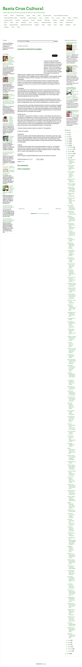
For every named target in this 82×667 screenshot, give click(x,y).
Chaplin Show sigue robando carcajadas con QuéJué (72, 467)
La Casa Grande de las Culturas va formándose (72, 473)
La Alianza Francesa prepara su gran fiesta (71, 528)
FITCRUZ (55, 20)
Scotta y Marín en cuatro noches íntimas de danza (71, 174)
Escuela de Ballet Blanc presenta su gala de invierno (71, 245)
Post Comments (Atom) (43, 213)
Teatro (74, 24)
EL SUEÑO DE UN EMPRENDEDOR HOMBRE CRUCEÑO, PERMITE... (72, 541)
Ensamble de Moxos (8, 20)
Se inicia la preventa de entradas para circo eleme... (71, 393)
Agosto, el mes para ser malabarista (71, 180)
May (69, 642)
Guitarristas (23, 22)
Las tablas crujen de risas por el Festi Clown (71, 586)
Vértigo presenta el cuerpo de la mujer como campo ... (72, 290)
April (69, 644)
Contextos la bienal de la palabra (71, 356)
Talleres (61, 24)
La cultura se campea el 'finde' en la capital (71, 382)
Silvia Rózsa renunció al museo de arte (72, 213)
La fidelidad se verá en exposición (71, 534)
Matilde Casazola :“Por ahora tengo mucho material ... (71, 505)
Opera (5, 24)
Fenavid (33, 20)
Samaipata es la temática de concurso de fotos (71, 314)
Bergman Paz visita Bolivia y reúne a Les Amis (72, 605)
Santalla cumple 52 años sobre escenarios (72, 285)
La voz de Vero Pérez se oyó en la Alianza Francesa (71, 399)
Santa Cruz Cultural (23, 8)
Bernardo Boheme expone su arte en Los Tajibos (71, 406)
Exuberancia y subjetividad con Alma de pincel (71, 599)
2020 (68, 132)
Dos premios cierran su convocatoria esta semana (71, 207)
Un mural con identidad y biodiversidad (71, 567)
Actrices (12, 15)
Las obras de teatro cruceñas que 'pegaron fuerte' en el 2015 (8, 207)
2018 (68, 136)
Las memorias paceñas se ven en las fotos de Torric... (71, 419)
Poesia (43, 24)
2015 (68, 143)
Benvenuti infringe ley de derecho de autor (72, 635)
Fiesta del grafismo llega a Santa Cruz (72, 624)
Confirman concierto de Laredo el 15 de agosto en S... (71, 233)
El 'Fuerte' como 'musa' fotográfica (71, 301)
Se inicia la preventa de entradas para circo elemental (8, 153)
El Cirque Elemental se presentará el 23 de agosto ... (71, 375)
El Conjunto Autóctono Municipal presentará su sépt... (71, 272)
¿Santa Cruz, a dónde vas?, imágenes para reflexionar (71, 612)
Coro (53, 17)
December (70, 147)
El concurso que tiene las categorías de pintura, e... (71, 279)
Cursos (58, 17)
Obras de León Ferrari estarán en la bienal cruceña (71, 200)
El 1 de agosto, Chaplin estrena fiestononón (71, 412)
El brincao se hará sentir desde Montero (11, 139)
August (69, 155)
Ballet (34, 15)
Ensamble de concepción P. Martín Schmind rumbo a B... (71, 324)
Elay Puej (76, 17)
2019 (68, 134)
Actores (5, 15)
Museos (55, 22)
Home (40, 208)
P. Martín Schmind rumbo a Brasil (70, 344)
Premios (49, 24)
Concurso (47, 17)
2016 (68, 141)
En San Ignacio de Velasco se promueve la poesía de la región (8, 220)
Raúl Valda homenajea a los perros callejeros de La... (71, 579)
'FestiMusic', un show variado (71, 510)
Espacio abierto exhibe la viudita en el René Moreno (71, 498)
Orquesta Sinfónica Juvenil (26, 24)
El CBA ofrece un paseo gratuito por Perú (71, 167)
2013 (68, 653)
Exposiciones (25, 20)
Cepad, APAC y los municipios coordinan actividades (72, 457)
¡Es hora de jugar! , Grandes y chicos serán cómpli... (71, 479)
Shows (55, 24)
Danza (63, 17)
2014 (68, 145)
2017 (68, 139)
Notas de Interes (69, 22)
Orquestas (37, 24)
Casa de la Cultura (47, 15)
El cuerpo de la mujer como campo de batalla (71, 265)
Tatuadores (68, 24)
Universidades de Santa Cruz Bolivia (71, 88)
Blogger (44, 664)
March (69, 646)
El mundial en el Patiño (71, 319)
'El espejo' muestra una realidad (71, 445)
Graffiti (11, 22)
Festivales (39, 20)
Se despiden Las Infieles (72, 462)
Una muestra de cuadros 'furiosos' (71, 433)
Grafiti (17, 22)
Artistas (28, 15)
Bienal (39, 15)
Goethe (5, 22)
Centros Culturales (32, 17)
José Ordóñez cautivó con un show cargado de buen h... (71, 253)
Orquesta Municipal (14, 24)
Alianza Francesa (20, 15)
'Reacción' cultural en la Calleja (71, 240)
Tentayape (6, 27)
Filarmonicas (47, 20)
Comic (40, 17)
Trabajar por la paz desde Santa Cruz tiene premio (71, 618)
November (70, 149)
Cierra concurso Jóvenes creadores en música (71, 161)
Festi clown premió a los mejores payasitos (71, 515)
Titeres (12, 27)
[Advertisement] (41, 34)
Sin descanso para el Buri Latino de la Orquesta (71, 572)
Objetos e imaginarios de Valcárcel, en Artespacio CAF (71, 219)
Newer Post (21, 208)
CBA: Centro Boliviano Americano (61, 15)
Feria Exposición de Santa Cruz (71, 43)
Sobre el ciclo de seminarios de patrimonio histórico (72, 350)
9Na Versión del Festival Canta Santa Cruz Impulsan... (72, 361)
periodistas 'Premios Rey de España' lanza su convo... (71, 368)
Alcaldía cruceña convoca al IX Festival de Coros (72, 338)
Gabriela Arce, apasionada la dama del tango (72, 629)
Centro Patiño (23, 17)
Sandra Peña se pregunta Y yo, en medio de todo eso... (71, 492)
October (70, 151)
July (69, 157)
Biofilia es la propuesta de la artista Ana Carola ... (71, 555)
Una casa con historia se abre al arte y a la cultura (12, 80)
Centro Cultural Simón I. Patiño (10, 17)
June (69, 640)
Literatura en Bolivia (71, 65)
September (70, 153)
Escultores (18, 20)
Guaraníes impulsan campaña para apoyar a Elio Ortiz (72, 307)
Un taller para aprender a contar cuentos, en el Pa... (72, 332)
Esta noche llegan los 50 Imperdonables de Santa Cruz (71, 592)
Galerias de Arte (70, 20)
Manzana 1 (36, 22)
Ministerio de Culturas (46, 22)
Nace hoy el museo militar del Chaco (71, 388)
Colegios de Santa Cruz (72, 110)
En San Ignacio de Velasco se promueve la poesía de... (72, 296)
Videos (18, 27)
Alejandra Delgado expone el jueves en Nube (70, 549)
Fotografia (62, 20)
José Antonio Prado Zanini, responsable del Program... (72, 189)
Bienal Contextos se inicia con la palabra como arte (71, 451)
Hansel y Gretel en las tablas (71, 184)
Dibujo (69, 17)
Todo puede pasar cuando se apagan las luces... (72, 486)
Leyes (30, 22)
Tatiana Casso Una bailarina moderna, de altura (71, 561)
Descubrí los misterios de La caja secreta (71, 259)
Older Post (58, 208)
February (70, 648)
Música (61, 22)
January (70, 651)
